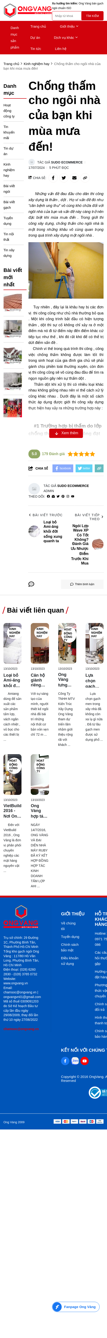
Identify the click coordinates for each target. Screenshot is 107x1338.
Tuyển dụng (8, 220)
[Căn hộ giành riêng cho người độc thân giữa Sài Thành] (40, 643)
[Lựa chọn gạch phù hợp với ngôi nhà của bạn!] (95, 643)
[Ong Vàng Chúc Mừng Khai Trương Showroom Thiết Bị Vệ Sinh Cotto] (12, 408)
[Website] (53, 497)
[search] (78, 15)
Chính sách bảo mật (70, 947)
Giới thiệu (69, 26)
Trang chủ (38, 26)
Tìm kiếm (92, 16)
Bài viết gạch (9, 204)
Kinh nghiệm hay (9, 169)
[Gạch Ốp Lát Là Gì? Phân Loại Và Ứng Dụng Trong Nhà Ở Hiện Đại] (12, 381)
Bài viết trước (45, 515)
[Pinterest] (62, 497)
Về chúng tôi (68, 926)
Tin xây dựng (9, 253)
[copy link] (85, 178)
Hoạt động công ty (9, 110)
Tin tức (36, 49)
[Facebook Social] (65, 1061)
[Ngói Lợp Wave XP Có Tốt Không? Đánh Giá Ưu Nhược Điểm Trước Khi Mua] (12, 303)
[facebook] (48, 497)
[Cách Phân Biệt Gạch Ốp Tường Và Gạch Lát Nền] (12, 329)
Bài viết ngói (9, 188)
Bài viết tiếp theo (89, 517)
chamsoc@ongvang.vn (21, 1029)
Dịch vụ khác (66, 37)
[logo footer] (22, 917)
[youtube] (72, 497)
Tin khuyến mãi (9, 132)
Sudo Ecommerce (67, 162)
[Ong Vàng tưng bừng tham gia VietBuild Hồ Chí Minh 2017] (67, 643)
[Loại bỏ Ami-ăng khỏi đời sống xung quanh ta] (12, 643)
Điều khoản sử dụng (69, 961)
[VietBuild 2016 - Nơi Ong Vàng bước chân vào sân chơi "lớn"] (12, 774)
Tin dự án (8, 151)
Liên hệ (60, 49)
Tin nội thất (8, 236)
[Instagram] (67, 497)
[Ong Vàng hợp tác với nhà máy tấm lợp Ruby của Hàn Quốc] (40, 774)
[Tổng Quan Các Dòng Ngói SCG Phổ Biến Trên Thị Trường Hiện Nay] (12, 355)
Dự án (35, 37)
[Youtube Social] (84, 1061)
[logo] (27, 10)
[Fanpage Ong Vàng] (76, 1307)
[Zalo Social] (75, 1061)
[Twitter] (58, 497)
